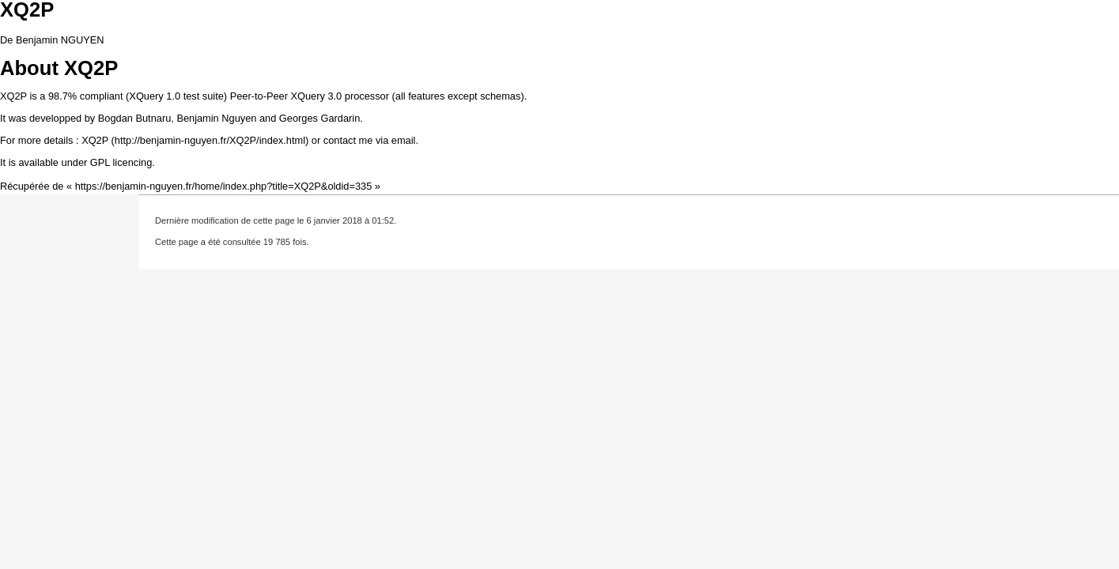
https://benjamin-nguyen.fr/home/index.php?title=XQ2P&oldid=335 (223, 186)
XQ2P (94, 140)
